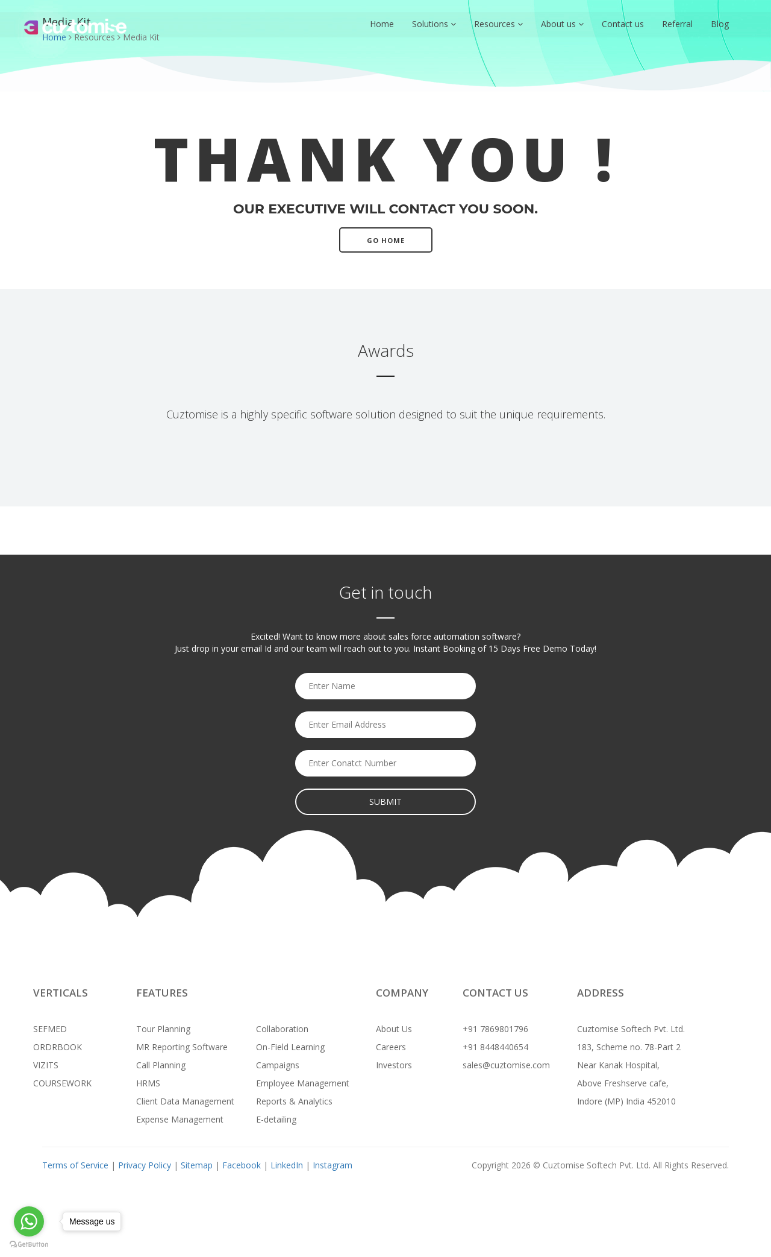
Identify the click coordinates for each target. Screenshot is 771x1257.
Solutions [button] (434, 24)
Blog (720, 24)
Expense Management (179, 1119)
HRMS (148, 1083)
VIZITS (45, 1065)
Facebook (241, 1165)
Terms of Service (75, 1165)
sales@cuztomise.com (506, 1065)
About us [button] (562, 24)
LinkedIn (286, 1165)
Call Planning (161, 1065)
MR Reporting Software (182, 1047)
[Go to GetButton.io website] (29, 1245)
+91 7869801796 (495, 1029)
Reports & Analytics (294, 1101)
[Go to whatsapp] (29, 1221)
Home (382, 24)
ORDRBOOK (57, 1047)
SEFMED (50, 1029)
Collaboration (282, 1029)
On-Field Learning (290, 1047)
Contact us (623, 24)
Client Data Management (185, 1101)
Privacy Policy (145, 1165)
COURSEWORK (62, 1083)
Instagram (332, 1165)
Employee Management (302, 1083)
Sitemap (197, 1165)
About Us (394, 1029)
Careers (391, 1047)
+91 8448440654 (495, 1047)
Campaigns (277, 1065)
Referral (677, 24)
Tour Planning (163, 1029)
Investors (394, 1065)
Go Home (386, 240)
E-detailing (276, 1119)
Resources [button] (498, 24)
